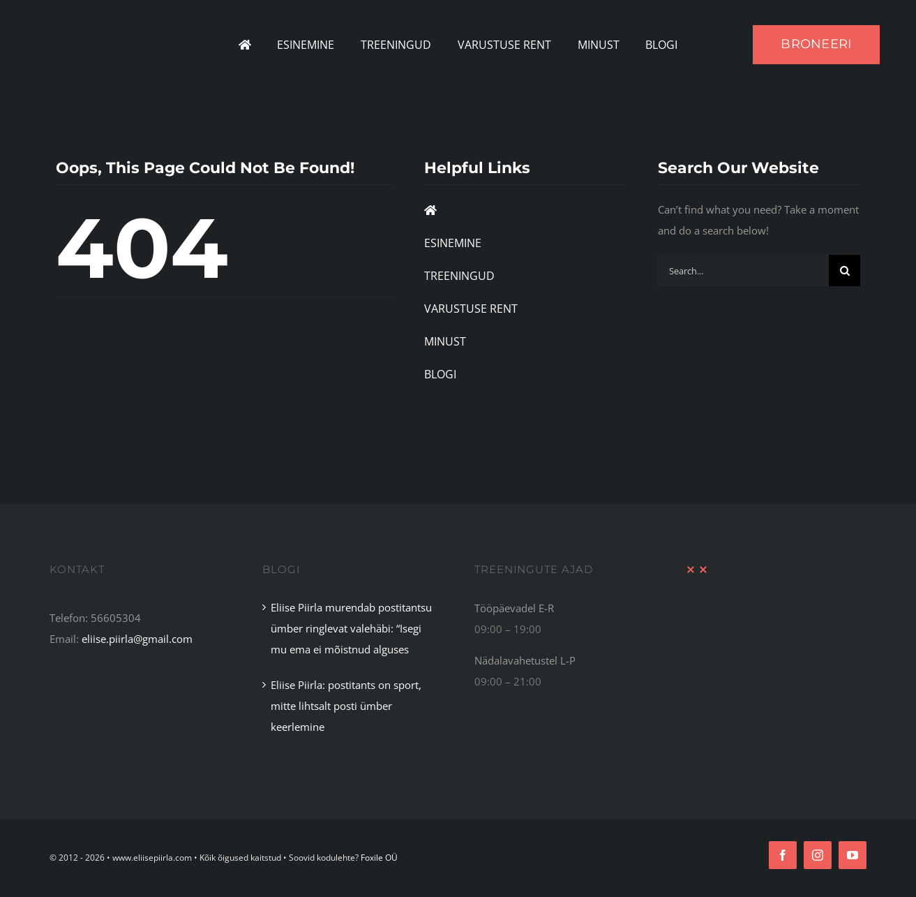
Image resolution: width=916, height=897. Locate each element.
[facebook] (783, 855)
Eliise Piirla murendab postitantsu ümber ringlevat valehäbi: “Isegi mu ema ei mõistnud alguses (351, 628)
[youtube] (852, 855)
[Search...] (743, 270)
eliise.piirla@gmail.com (137, 639)
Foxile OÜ (379, 857)
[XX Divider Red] (696, 570)
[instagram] (818, 855)
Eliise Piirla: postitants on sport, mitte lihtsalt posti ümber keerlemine (346, 706)
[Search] (844, 270)
